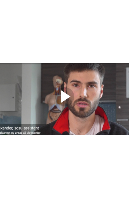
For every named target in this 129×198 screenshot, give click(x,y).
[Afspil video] (64, 105)
